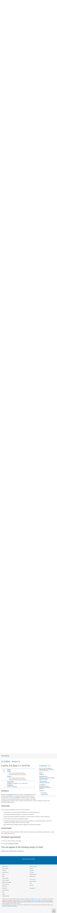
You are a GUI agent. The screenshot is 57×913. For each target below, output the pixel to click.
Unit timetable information (12, 843)
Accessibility (27, 900)
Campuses (32, 870)
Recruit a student (5, 880)
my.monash (4, 888)
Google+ (29, 862)
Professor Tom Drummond (44, 782)
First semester (44, 792)
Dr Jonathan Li (42, 786)
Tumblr (32, 862)
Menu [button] (55, 756)
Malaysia (9, 776)
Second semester (44, 794)
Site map (31, 885)
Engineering (41, 774)
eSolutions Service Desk (36, 899)
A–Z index (32, 872)
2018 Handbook (5, 755)
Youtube (35, 862)
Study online (4, 886)
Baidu (39, 862)
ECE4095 (10, 794)
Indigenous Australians (6, 882)
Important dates (5, 868)
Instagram (18, 862)
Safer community (5, 884)
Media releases (33, 876)
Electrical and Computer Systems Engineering (12, 851)
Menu (2, 2)
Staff (3, 892)
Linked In (21, 862)
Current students (5, 890)
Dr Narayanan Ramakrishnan (45, 787)
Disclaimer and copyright (36, 900)
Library (3, 874)
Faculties (31, 868)
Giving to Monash (5, 896)
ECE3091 (9, 783)
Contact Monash (33, 874)
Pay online (4, 870)
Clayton (9, 771)
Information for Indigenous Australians (9, 906)
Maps (3, 876)
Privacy (43, 900)
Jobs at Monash (5, 878)
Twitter (24, 862)
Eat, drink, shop (5, 872)
